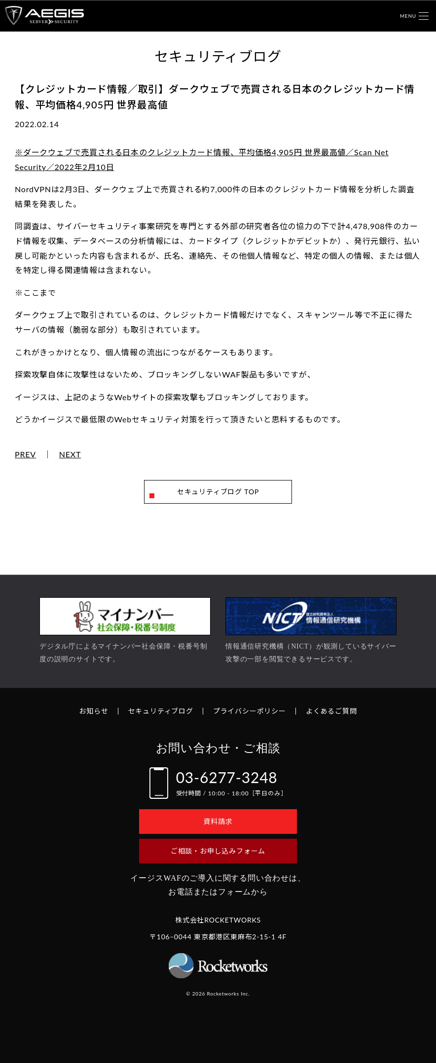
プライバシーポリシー (249, 711)
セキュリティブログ (160, 711)
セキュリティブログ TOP (218, 491)
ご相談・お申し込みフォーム (218, 851)
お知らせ (93, 711)
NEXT (70, 454)
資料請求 (217, 821)
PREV (25, 454)
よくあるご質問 (331, 711)
